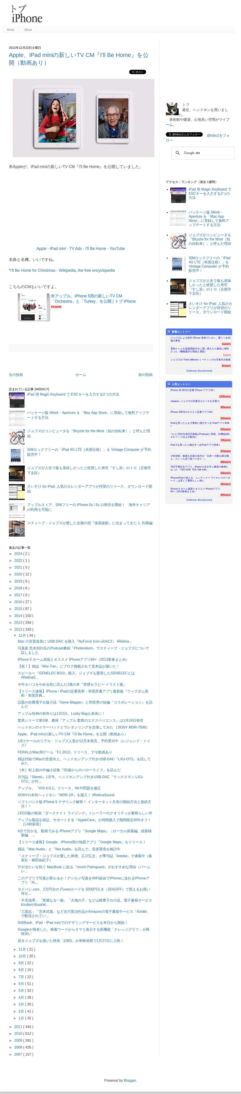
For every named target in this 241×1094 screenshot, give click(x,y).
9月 (22, 963)
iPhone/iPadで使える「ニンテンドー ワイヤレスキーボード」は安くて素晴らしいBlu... (200, 479)
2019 (18, 581)
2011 (18, 1027)
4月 (22, 997)
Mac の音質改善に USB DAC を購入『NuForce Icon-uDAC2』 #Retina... (75, 641)
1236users (225, 396)
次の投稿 (16, 375)
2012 (18, 629)
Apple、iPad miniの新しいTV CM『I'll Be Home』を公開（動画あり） (73, 734)
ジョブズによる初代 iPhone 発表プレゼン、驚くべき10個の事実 (200, 339)
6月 (22, 984)
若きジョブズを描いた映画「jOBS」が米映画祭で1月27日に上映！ (71, 941)
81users (226, 365)
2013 (18, 622)
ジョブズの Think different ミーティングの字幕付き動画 (200, 359)
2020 (18, 574)
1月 (22, 1018)
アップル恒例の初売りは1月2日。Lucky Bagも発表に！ (61, 713)
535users (225, 473)
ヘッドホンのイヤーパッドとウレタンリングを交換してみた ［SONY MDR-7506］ (83, 727)
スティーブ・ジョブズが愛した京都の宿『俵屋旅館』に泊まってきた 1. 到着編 (89, 523)
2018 (18, 588)
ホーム (80, 375)
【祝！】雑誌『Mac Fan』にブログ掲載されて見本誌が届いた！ (69, 666)
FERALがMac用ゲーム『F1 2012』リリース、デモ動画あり (65, 752)
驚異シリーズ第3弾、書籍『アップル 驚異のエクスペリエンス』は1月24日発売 (80, 720)
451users (225, 484)
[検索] (202, 153)
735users (225, 440)
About (28, 29)
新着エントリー (179, 331)
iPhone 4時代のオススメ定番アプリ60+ (191, 412)
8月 (22, 970)
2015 (18, 609)
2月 (22, 1011)
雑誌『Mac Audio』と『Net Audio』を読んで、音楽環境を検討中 (69, 849)
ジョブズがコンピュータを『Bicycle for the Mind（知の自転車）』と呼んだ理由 (210, 239)
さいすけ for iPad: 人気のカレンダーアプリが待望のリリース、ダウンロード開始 (210, 308)
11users (226, 343)
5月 (22, 990)
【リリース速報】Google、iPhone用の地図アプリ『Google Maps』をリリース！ (82, 842)
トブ (185, 105)
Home (10, 29)
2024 (18, 554)
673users (225, 451)
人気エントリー (179, 384)
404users (225, 494)
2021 (18, 567)
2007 (18, 1054)
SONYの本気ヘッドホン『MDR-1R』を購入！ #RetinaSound (66, 795)
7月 (22, 977)
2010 (18, 1034)
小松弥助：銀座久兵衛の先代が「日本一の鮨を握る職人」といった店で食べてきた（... (199, 457)
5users (227, 354)
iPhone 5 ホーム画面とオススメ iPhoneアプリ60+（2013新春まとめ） (73, 659)
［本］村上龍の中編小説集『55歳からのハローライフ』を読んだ (69, 770)
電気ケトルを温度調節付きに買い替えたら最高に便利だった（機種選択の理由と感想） (199, 350)
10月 (23, 956)
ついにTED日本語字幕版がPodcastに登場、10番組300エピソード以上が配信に (200, 435)
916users (225, 418)
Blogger (130, 1080)
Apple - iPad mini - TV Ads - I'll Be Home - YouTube (80, 248)
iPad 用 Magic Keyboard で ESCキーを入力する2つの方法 (73, 394)
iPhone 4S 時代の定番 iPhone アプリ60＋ (192, 390)
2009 (18, 1040)
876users (225, 429)
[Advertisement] (140, 15)
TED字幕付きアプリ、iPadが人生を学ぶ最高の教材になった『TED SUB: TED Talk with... (199, 468)
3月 (22, 1004)
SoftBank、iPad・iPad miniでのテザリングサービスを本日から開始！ (73, 922)
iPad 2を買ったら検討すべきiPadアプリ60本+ (195, 444)
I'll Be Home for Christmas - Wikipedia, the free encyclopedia (62, 270)
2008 (18, 1047)
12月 (23, 635)
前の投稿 (145, 375)
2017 (18, 595)
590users (225, 461)
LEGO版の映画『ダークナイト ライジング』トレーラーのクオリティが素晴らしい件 (85, 813)
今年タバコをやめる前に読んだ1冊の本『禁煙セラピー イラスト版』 (72, 684)
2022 (18, 560)
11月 (23, 949)
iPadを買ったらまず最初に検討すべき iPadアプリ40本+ (200, 424)
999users (225, 407)
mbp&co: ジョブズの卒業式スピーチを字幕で (195, 401)
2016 (18, 602)
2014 (18, 616)
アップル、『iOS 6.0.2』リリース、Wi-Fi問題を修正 (59, 788)
